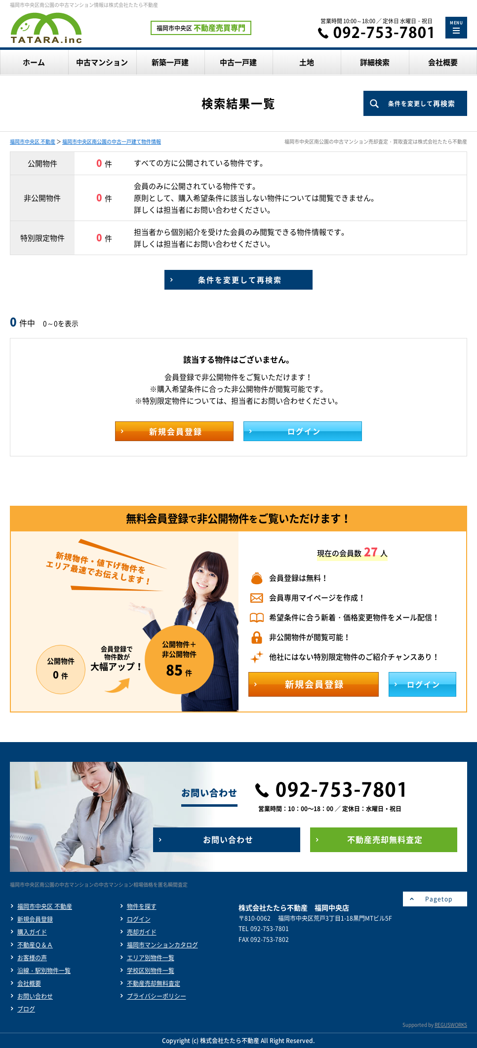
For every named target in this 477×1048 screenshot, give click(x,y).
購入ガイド (32, 932)
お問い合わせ (35, 996)
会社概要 (29, 983)
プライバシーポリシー (156, 996)
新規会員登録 (35, 919)
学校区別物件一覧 (150, 970)
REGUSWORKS (451, 1024)
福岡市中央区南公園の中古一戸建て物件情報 (111, 141)
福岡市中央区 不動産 (32, 141)
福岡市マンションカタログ (162, 944)
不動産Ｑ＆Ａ (35, 944)
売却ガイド (142, 932)
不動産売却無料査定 (153, 983)
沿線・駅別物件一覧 (44, 970)
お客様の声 (32, 957)
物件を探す (142, 906)
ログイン (139, 919)
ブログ (26, 1009)
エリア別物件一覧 (150, 957)
